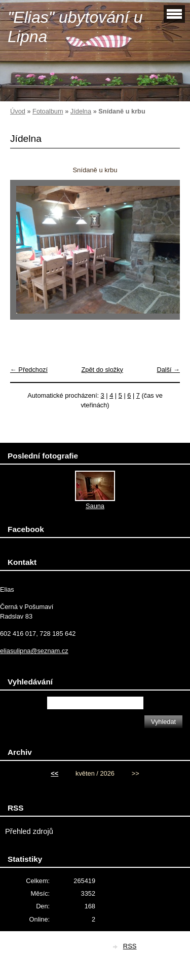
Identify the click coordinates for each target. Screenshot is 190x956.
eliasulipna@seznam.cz (34, 651)
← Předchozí (29, 369)
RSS (130, 946)
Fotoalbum (47, 111)
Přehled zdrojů (29, 831)
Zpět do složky (102, 369)
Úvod (17, 111)
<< (54, 773)
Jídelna (80, 111)
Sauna (95, 506)
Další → (168, 369)
